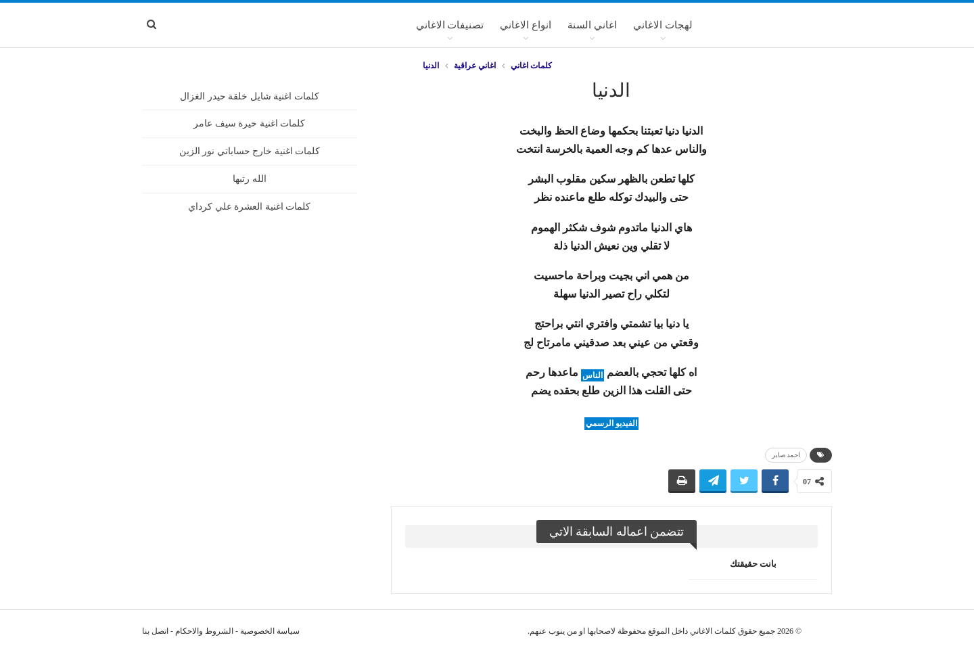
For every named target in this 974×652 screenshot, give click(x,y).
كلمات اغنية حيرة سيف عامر (249, 123)
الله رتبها (249, 179)
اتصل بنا (155, 631)
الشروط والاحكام (204, 631)
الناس (592, 375)
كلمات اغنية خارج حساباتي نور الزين (250, 151)
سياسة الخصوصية (270, 631)
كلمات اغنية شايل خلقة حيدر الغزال (249, 96)
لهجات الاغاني (663, 25)
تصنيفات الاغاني (450, 25)
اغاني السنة (592, 25)
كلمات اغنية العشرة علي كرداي (249, 207)
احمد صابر (786, 455)
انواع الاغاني (525, 25)
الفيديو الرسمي (611, 423)
